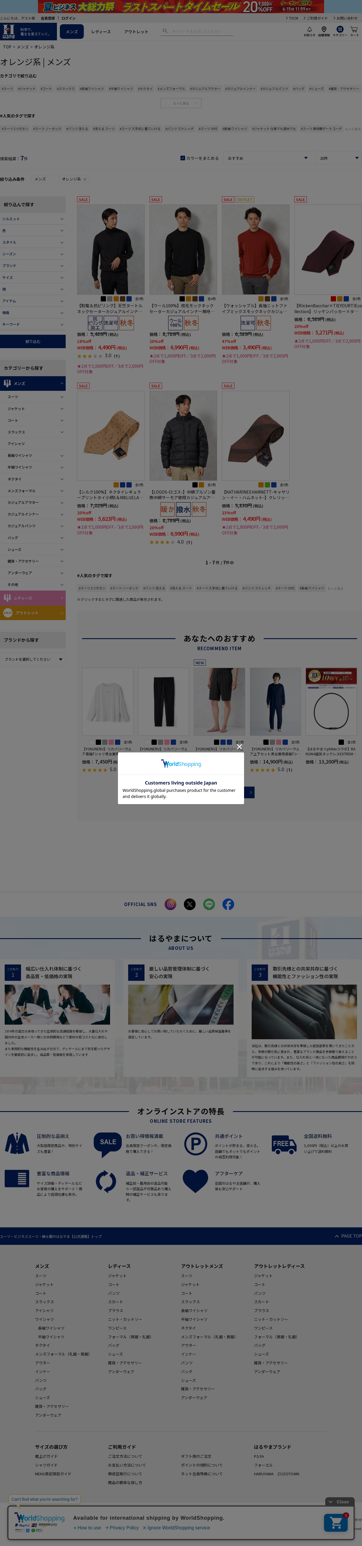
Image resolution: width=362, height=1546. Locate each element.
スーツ (13, 396)
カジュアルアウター (23, 502)
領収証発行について (125, 1473)
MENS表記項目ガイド (53, 1473)
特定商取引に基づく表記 (223, 1519)
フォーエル (263, 1465)
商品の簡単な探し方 (125, 1482)
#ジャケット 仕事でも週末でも (274, 128)
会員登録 (48, 17)
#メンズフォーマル (171, 88)
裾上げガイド (46, 1456)
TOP (7, 47)
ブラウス (115, 1310)
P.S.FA (259, 1456)
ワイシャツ (44, 1319)
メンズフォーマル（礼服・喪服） (63, 1354)
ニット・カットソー (125, 1319)
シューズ (14, 549)
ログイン (69, 17)
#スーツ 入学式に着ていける (140, 128)
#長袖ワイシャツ (92, 88)
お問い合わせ (347, 18)
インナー (42, 1371)
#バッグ (298, 88)
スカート (115, 1301)
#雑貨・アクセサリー (344, 88)
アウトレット (136, 31)
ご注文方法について (125, 1456)
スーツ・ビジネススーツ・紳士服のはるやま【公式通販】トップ (51, 1236)
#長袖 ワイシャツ (234, 128)
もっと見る (181, 103)
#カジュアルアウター (205, 88)
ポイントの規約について (202, 1465)
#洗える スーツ (104, 128)
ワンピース (117, 1328)
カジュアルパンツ (22, 525)
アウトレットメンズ (202, 1265)
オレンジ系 (74, 179)
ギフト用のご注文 (196, 1456)
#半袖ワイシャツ (121, 88)
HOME (98, 1519)
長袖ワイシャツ (20, 455)
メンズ (72, 31)
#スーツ (7, 88)
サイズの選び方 (51, 1446)
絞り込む (33, 341)
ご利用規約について (126, 1519)
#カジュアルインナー (240, 88)
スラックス (16, 431)
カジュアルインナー (23, 513)
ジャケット (16, 408)
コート (13, 420)
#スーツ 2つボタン (15, 128)
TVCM (293, 18)
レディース (101, 31)
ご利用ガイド (317, 18)
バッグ (13, 537)
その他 (13, 584)
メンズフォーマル (22, 490)
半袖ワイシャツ (20, 466)
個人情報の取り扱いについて (173, 1519)
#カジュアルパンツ (274, 88)
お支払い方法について (127, 1465)
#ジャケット (27, 88)
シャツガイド (46, 1465)
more (219, 792)
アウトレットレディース (279, 1265)
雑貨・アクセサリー (23, 560)
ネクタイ (15, 478)
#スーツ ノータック (47, 128)
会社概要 (257, 1519)
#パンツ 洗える (77, 128)
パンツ (41, 1380)
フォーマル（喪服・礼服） (131, 1336)
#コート (46, 88)
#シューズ (316, 88)
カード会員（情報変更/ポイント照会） (302, 1519)
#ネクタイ (145, 88)
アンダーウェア (20, 572)
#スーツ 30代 (208, 128)
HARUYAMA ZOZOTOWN (276, 1473)
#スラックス (66, 88)
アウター (42, 1362)
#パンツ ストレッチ (180, 128)
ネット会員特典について (202, 1473)
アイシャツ (16, 443)
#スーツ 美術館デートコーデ (321, 128)
